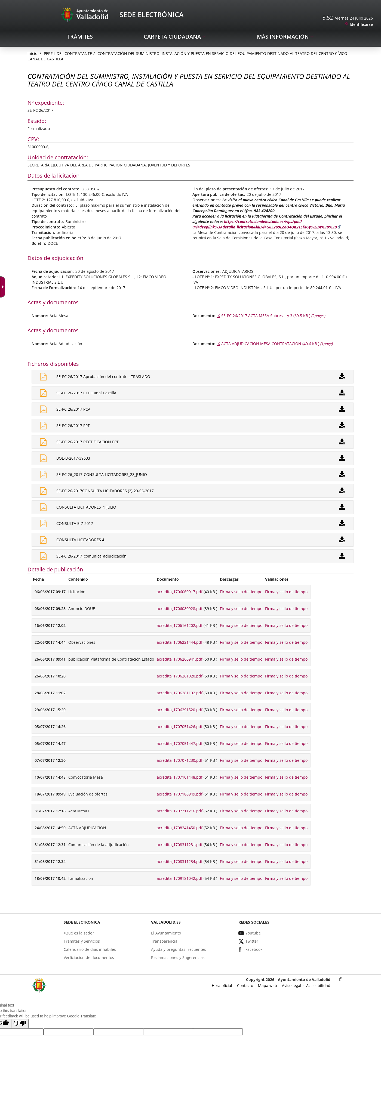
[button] (20, 1023)
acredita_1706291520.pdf (179, 709)
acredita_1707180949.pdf (179, 794)
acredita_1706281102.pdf (179, 692)
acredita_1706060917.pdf (179, 591)
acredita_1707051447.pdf (179, 743)
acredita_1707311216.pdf (179, 810)
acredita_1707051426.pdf (179, 726)
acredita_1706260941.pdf (179, 659)
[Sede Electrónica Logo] (85, 14)
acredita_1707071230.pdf (179, 760)
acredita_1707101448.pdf (179, 777)
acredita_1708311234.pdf (179, 861)
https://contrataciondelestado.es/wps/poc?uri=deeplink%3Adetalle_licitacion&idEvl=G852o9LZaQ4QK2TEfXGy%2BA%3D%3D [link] (266, 224)
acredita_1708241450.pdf (179, 827)
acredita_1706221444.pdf (179, 642)
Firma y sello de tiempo (241, 591)
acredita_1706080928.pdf (179, 608)
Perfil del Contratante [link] (68, 53)
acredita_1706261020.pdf (179, 676)
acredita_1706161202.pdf (179, 625)
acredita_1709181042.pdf (179, 878)
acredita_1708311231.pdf (179, 844)
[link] (359, 24)
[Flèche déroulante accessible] (4, 287)
